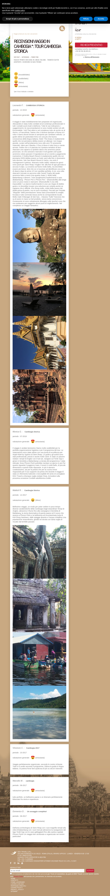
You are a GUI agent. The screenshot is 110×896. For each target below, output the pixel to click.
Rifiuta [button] (86, 19)
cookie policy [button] (20, 10)
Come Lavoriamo (18, 882)
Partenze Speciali (18, 886)
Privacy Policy (18, 876)
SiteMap (14, 891)
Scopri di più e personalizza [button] (17, 19)
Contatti (14, 880)
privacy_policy (17, 889)
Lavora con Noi (17, 884)
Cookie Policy (17, 888)
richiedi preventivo (91, 45)
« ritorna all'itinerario (91, 57)
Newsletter (15, 867)
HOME (13, 878)
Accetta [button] (101, 19)
